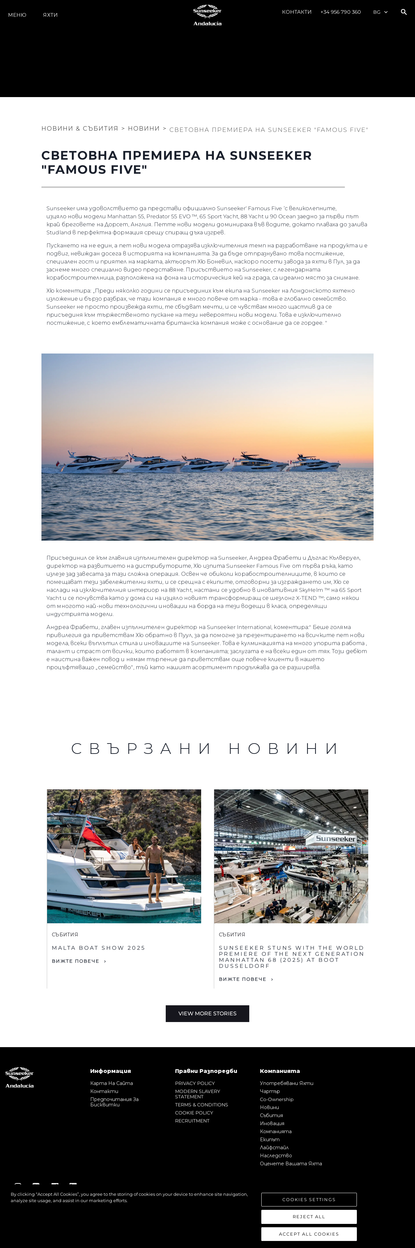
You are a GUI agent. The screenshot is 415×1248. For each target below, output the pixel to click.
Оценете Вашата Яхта (291, 1164)
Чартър (270, 1091)
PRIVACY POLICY (195, 1083)
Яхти (50, 15)
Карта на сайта (111, 1083)
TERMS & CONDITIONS (201, 1105)
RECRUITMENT (192, 1121)
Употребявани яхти (286, 1083)
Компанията (276, 1131)
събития (271, 1115)
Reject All (309, 1220)
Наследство (276, 1156)
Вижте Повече (75, 961)
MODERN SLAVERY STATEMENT (197, 1094)
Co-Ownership (276, 1099)
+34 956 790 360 (340, 12)
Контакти (297, 12)
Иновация (272, 1123)
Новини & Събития (80, 128)
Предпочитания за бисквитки (114, 1102)
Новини (269, 1107)
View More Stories (207, 1013)
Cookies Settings (309, 1203)
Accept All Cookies (309, 1237)
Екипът (270, 1140)
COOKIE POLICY (194, 1113)
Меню (17, 15)
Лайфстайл (274, 1148)
